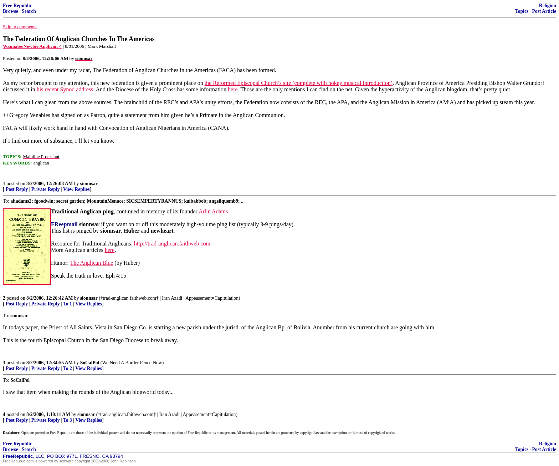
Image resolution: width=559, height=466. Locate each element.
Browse (10, 11)
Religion (547, 5)
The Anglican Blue (91, 263)
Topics (521, 11)
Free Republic (17, 5)
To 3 (67, 420)
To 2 (67, 368)
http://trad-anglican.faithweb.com (172, 243)
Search (29, 11)
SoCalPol (89, 362)
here (233, 89)
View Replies (76, 189)
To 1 (67, 304)
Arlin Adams (213, 211)
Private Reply (45, 189)
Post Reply (17, 189)
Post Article (544, 11)
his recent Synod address (65, 89)
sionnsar (89, 183)
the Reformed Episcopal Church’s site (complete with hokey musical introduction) (299, 83)
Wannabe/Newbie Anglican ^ (32, 46)
